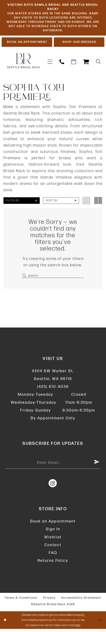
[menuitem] (50, 64)
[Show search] (98, 64)
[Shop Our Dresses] (79, 44)
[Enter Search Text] (53, 277)
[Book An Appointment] (27, 44)
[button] (50, 64)
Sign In (53, 532)
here (77, 628)
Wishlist (53, 540)
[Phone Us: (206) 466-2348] (62, 64)
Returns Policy (53, 563)
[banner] (23, 62)
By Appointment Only (53, 420)
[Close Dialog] (5, 623)
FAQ (53, 556)
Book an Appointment (52, 524)
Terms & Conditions (20, 601)
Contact (52, 548)
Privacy (49, 601)
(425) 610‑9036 (53, 389)
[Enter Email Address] (53, 466)
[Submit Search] (25, 277)
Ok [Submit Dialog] (100, 623)
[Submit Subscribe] (96, 466)
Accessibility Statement (81, 601)
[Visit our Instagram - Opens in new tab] (53, 486)
